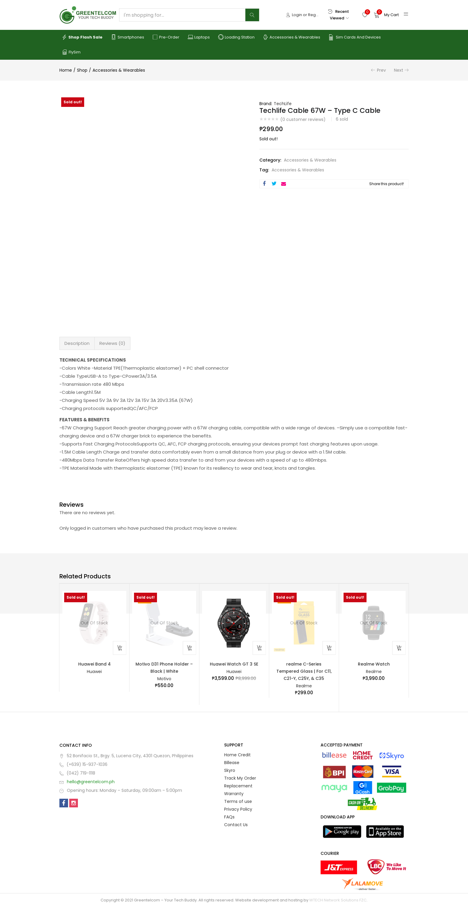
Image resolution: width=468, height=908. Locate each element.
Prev (381, 70)
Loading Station (236, 37)
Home (65, 70)
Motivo (164, 679)
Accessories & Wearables (291, 37)
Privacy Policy (238, 810)
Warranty (234, 795)
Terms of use (238, 802)
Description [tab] (77, 343)
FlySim (71, 52)
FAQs (229, 818)
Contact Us (236, 826)
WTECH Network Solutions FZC (338, 901)
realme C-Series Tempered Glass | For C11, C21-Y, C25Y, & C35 (304, 671)
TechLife (283, 104)
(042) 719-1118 (81, 774)
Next (398, 70)
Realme (304, 687)
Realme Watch (374, 664)
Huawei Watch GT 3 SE (234, 664)
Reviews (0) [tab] (112, 343)
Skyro (229, 771)
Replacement (238, 787)
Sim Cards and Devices (355, 37)
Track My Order (240, 779)
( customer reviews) (303, 119)
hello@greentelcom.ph (91, 783)
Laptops (199, 37)
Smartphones (127, 37)
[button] (386, 14)
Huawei (94, 672)
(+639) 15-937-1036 (87, 765)
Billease (231, 763)
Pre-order (166, 37)
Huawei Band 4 (94, 664)
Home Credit (237, 756)
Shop (82, 70)
